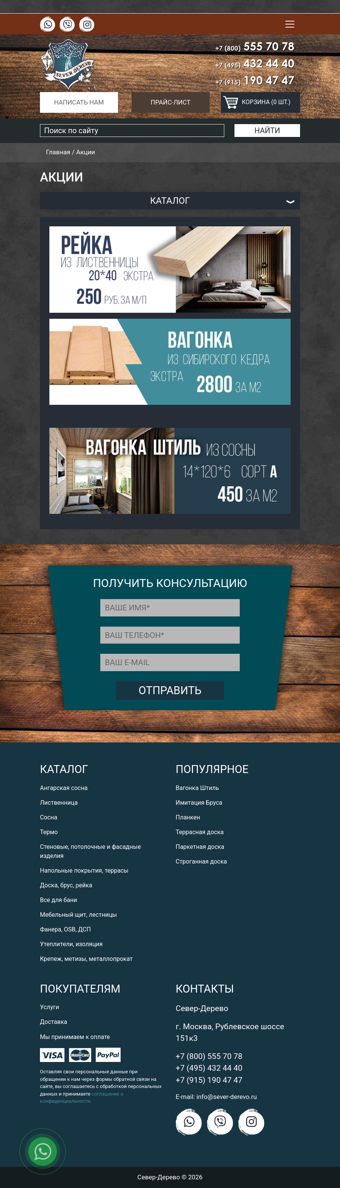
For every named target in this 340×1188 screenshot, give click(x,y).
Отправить (170, 690)
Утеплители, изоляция (71, 944)
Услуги (49, 1007)
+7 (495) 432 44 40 (209, 1068)
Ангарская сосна (63, 787)
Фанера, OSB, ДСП (65, 929)
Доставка (53, 1021)
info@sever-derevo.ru (226, 1096)
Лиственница (59, 802)
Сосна (48, 817)
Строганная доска (201, 861)
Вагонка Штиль (197, 787)
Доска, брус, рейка (66, 885)
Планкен (188, 817)
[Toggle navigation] (290, 24)
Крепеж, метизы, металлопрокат (86, 958)
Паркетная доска (200, 846)
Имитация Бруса (199, 802)
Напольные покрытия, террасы (84, 870)
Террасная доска (200, 832)
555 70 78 (254, 46)
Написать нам (79, 102)
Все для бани (58, 900)
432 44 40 (254, 63)
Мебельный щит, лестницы (78, 914)
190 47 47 (254, 80)
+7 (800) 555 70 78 (209, 1056)
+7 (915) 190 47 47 (209, 1080)
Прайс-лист (171, 102)
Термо (49, 832)
